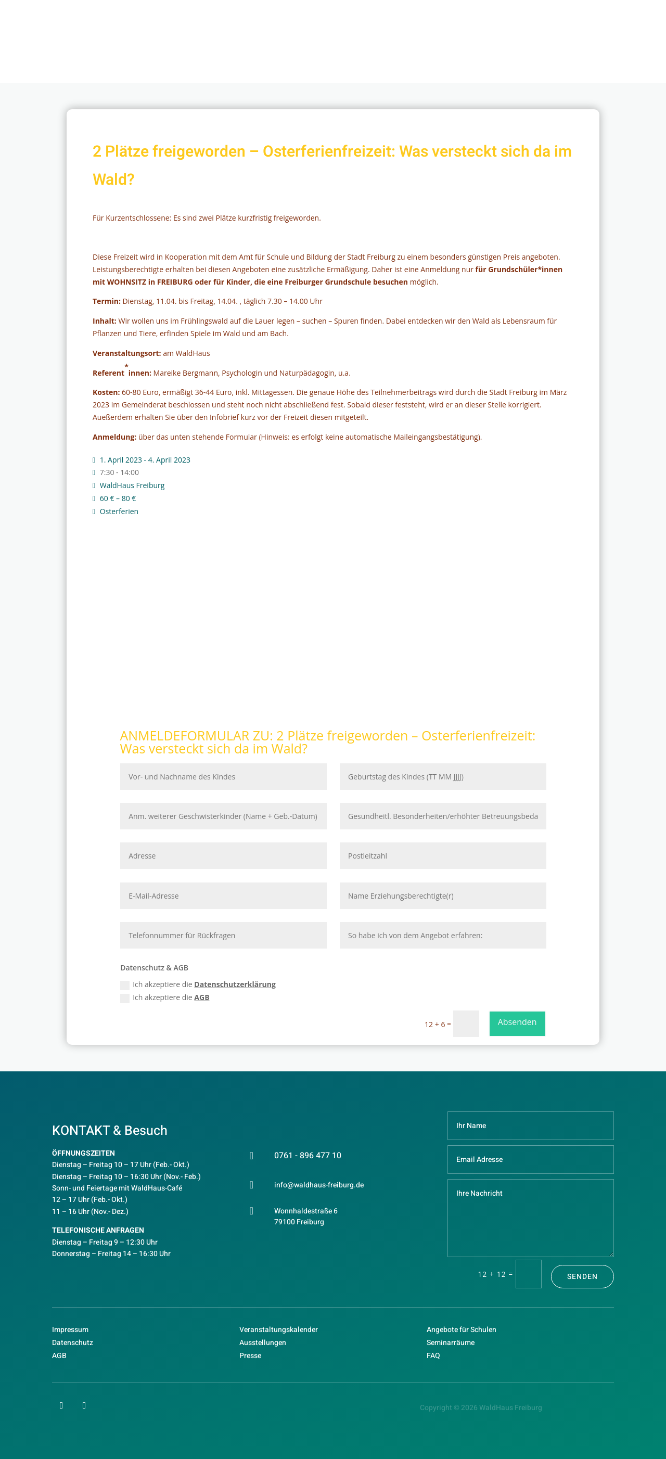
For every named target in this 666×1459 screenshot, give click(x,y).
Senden (582, 1276)
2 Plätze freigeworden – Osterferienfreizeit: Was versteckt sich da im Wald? (327, 741)
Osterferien (119, 511)
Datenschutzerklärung (235, 984)
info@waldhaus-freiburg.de (319, 1185)
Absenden (517, 1022)
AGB (201, 997)
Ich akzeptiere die (198, 984)
